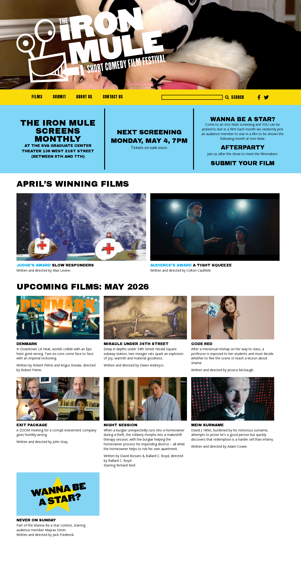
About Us (84, 97)
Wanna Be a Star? (242, 119)
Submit (59, 97)
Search (234, 97)
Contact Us (113, 97)
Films (37, 97)
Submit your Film (242, 163)
